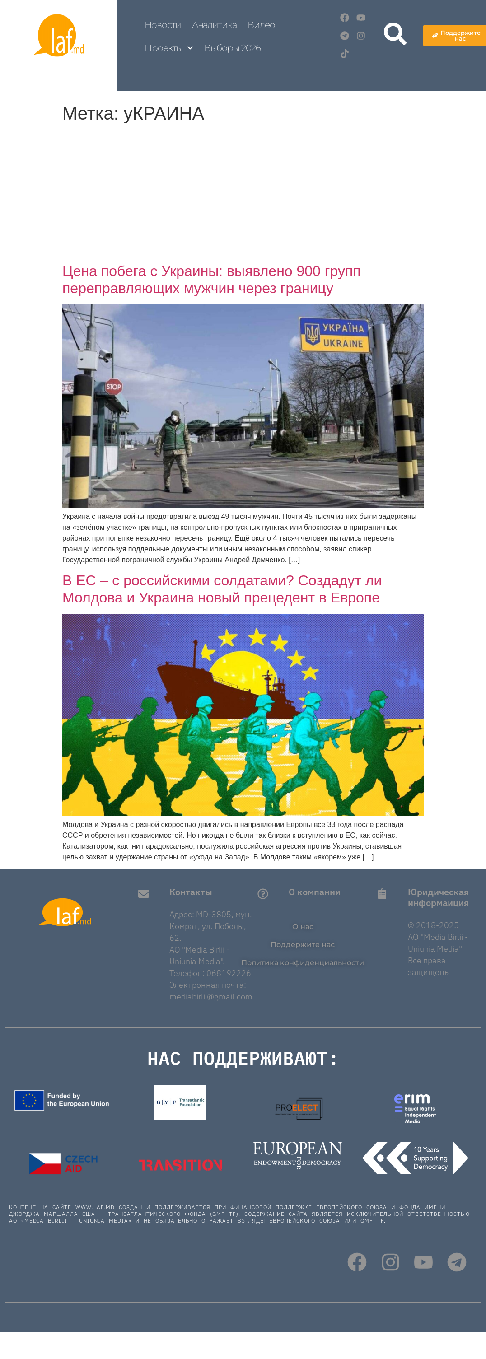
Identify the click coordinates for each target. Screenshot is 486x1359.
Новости (163, 24)
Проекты (169, 48)
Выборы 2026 (232, 47)
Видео (262, 24)
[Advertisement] (243, 194)
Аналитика (214, 24)
